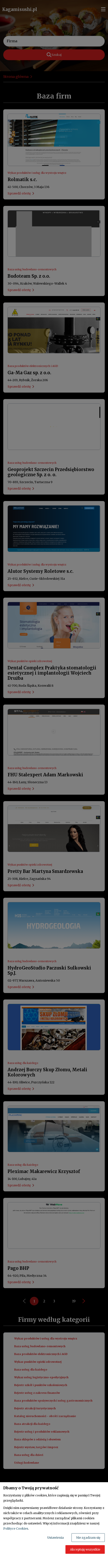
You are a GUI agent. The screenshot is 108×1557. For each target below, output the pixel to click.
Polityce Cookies (15, 1528)
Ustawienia (55, 1538)
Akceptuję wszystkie (85, 1549)
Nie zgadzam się (88, 1538)
